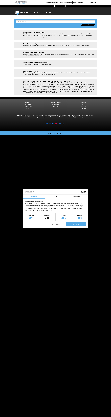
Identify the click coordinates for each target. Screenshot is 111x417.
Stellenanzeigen (28, 106)
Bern (10, 259)
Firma (7, 396)
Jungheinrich (12, 285)
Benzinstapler (12, 300)
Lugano (11, 277)
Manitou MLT (14, 174)
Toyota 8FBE (14, 146)
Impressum (83, 108)
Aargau (10, 251)
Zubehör (11, 363)
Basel (10, 270)
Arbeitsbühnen (10, 373)
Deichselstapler (13, 188)
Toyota (10, 290)
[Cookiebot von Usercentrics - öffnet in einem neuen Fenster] (80, 192)
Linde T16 (14, 195)
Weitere (11, 349)
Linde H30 (14, 152)
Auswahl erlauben (55, 224)
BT (9, 282)
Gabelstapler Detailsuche (12, 306)
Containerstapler (13, 177)
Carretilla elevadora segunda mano (34, 117)
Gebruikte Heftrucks (58, 115)
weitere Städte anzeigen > (15, 278)
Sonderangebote (10, 309)
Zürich (10, 324)
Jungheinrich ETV (15, 216)
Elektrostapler (12, 296)
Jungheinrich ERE (15, 192)
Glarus (10, 264)
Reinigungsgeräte (10, 365)
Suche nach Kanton (11, 249)
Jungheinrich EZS (15, 239)
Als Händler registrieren (12, 412)
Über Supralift (93, 2)
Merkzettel (81, 2)
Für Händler (28, 104)
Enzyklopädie (55, 104)
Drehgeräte (12, 345)
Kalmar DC (14, 159)
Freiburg (11, 260)
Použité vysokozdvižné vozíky (67, 117)
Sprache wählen (7, 415)
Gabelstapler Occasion (37, 115)
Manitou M (14, 164)
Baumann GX (14, 183)
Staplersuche (39, 6)
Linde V (13, 226)
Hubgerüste (9, 350)
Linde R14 (14, 218)
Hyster (10, 283)
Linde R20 (14, 221)
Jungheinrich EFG (15, 141)
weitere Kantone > (13, 267)
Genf (10, 262)
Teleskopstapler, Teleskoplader (17, 169)
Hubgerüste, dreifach (14, 355)
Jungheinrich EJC (15, 206)
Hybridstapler (12, 301)
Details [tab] (55, 196)
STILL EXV (14, 203)
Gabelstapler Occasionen (52, 2)
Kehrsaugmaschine (14, 368)
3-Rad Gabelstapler (14, 139)
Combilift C (14, 182)
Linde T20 (14, 197)
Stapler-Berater (68, 2)
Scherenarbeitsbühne (14, 377)
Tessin (10, 321)
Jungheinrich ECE (15, 229)
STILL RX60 (14, 154)
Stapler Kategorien (11, 308)
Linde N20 (14, 231)
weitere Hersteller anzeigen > (16, 291)
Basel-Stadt (12, 257)
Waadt (10, 323)
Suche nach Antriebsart (12, 293)
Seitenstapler (12, 180)
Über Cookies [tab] (77, 196)
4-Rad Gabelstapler (14, 151)
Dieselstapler (12, 295)
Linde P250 (14, 241)
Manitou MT (14, 170)
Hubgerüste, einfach (14, 352)
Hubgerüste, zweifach (14, 354)
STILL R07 (14, 244)
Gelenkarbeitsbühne (14, 375)
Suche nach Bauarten (11, 138)
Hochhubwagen (13, 201)
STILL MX (13, 214)
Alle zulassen (76, 224)
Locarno (11, 275)
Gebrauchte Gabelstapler (23, 115)
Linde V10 (14, 232)
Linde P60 (14, 246)
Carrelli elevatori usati (87, 115)
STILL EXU (14, 193)
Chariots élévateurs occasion (72, 115)
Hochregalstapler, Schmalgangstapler (19, 236)
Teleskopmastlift (13, 378)
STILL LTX (13, 242)
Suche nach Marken (11, 280)
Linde (10, 286)
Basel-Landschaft (13, 255)
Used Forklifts (48, 115)
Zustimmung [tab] (34, 196)
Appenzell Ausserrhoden (15, 252)
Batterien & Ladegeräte (12, 358)
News (55, 108)
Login (74, 2)
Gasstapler (11, 298)
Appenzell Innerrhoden (15, 254)
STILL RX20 (14, 142)
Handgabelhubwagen (14, 303)
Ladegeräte (12, 362)
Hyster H (13, 157)
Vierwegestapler (13, 187)
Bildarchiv (55, 106)
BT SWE (13, 208)
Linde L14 (14, 205)
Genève (11, 273)
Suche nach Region (11, 268)
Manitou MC (14, 165)
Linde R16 (14, 219)
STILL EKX (14, 228)
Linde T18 (14, 198)
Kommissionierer (13, 224)
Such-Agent (9, 383)
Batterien (11, 360)
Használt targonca (81, 117)
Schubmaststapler (13, 213)
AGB (83, 104)
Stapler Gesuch (10, 304)
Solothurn (11, 319)
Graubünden (12, 265)
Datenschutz (83, 106)
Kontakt (8, 398)
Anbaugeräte (9, 342)
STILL (10, 288)
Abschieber (12, 344)
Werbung (8, 401)
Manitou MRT (15, 172)
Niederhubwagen (13, 190)
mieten (61, 2)
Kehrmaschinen (13, 367)
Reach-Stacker (12, 178)
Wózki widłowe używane (51, 117)
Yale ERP (13, 147)
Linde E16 (14, 144)
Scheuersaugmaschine (15, 370)
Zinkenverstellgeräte (14, 347)
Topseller (28, 108)
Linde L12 (14, 210)
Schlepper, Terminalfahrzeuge (17, 237)
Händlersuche (49, 6)
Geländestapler (13, 162)
